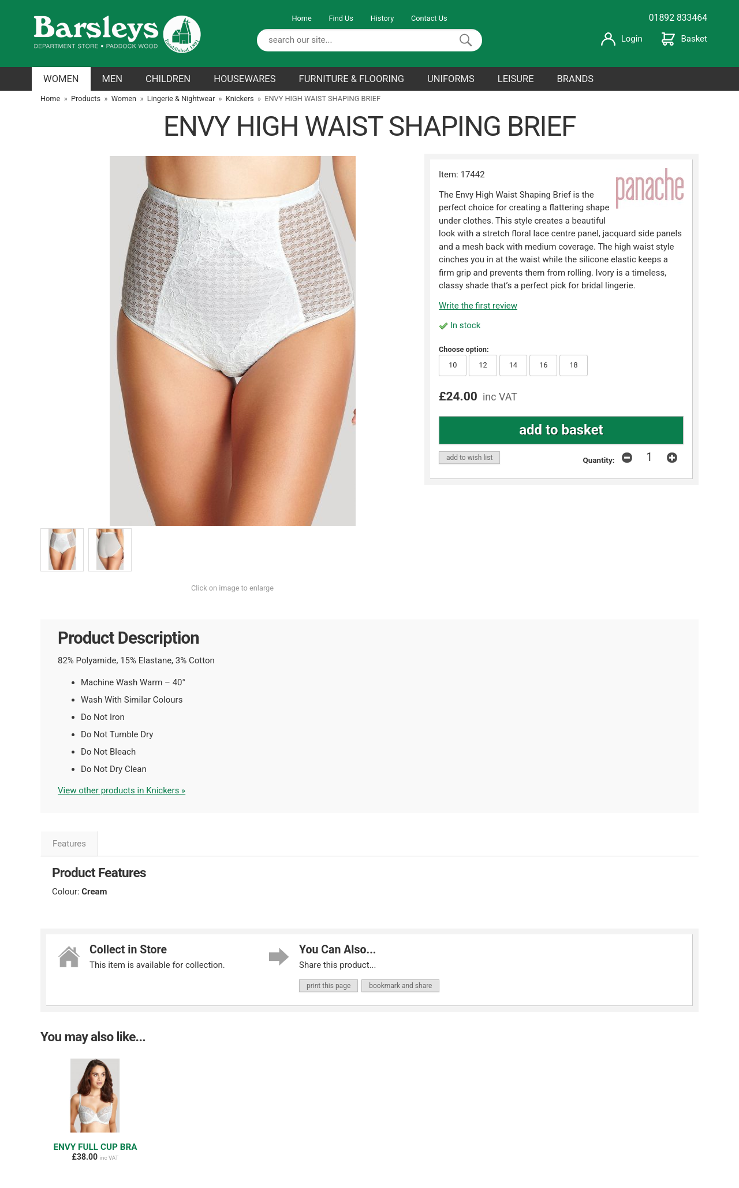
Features (69, 843)
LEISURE (516, 78)
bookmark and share (400, 986)
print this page (328, 986)
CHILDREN (168, 78)
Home (301, 18)
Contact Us (429, 18)
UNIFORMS (451, 78)
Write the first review (478, 305)
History (382, 18)
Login (622, 39)
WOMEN (61, 78)
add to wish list (469, 458)
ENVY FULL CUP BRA (95, 1147)
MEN (112, 78)
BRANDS (575, 78)
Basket (684, 39)
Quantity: (599, 460)
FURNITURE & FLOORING (351, 78)
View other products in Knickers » (121, 790)
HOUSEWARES (244, 78)
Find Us (341, 18)
